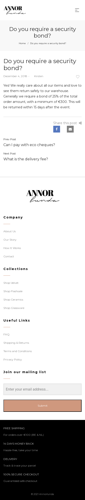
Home (22, 43)
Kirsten (37, 76)
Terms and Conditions (17, 351)
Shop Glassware (13, 308)
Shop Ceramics (13, 299)
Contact (8, 256)
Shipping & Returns (16, 342)
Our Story (10, 239)
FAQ (6, 334)
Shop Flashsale (12, 291)
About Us (9, 231)
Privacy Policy (12, 359)
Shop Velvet (11, 282)
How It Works (12, 248)
